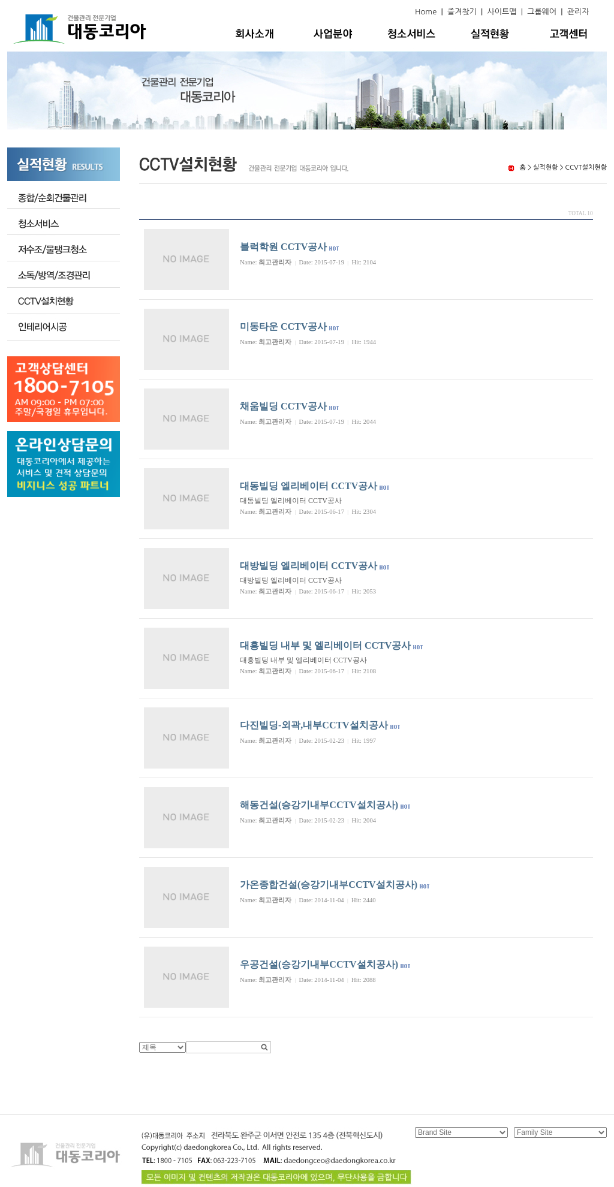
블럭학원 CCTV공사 (283, 247)
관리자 (578, 12)
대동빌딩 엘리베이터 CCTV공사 (308, 486)
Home (426, 12)
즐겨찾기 (462, 12)
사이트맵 (502, 12)
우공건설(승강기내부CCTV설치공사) (319, 964)
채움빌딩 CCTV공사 (283, 406)
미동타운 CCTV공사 (283, 326)
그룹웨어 (541, 12)
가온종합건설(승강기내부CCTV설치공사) (328, 884)
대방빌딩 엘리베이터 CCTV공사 (308, 566)
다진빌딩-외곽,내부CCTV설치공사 (314, 725)
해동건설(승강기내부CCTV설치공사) (319, 805)
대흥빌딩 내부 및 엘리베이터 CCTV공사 (325, 645)
